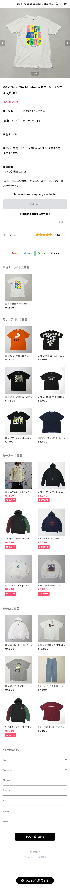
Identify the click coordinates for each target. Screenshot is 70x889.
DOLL (6, 810)
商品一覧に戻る (35, 836)
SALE (6, 820)
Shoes (6, 780)
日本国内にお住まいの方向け (35, 214)
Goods (7, 790)
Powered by (35, 857)
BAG (5, 800)
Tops (6, 760)
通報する (63, 222)
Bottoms (7, 770)
